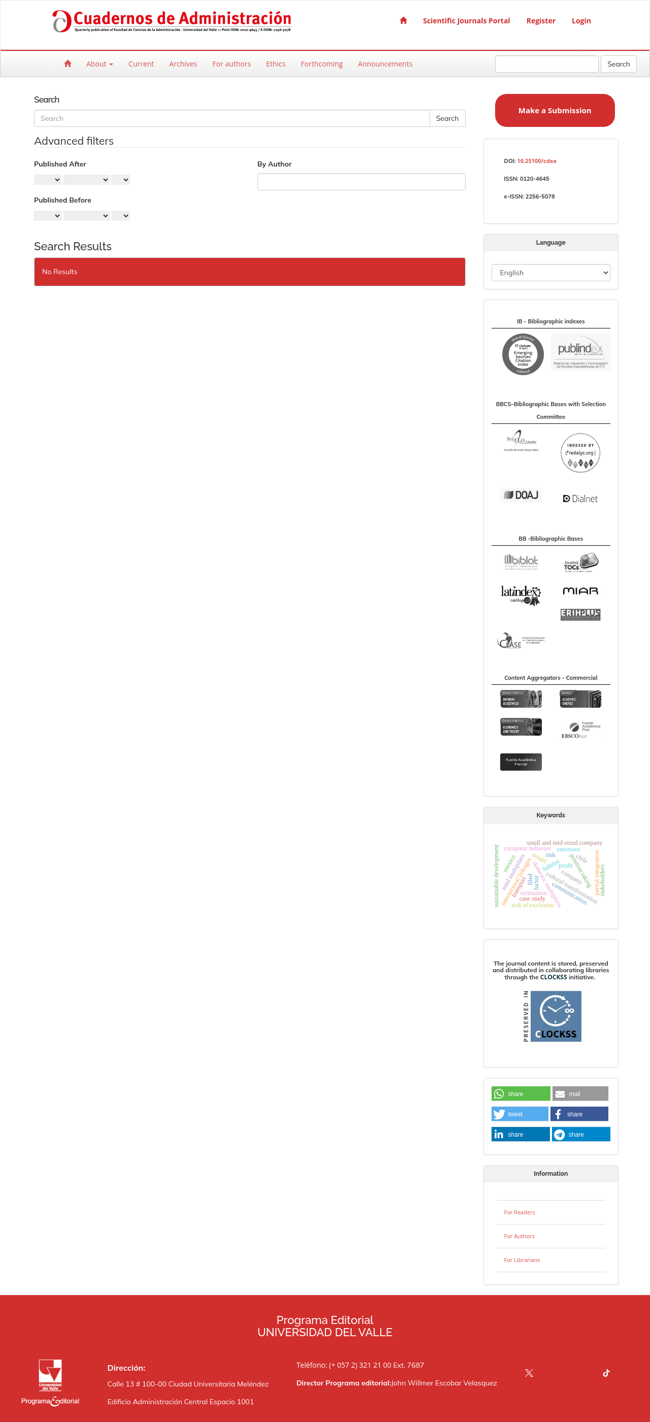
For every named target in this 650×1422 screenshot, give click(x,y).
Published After (60, 164)
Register (541, 20)
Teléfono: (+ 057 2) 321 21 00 (344, 1365)
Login (581, 20)
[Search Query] (547, 64)
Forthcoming (322, 64)
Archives (183, 64)
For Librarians (522, 1260)
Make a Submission (555, 110)
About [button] (99, 64)
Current (141, 64)
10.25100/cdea (536, 160)
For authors (231, 64)
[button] (521, 1094)
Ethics (275, 64)
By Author (274, 164)
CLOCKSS (553, 977)
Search (618, 64)
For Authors (519, 1236)
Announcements (385, 64)
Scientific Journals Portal (466, 20)
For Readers (519, 1212)
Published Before (62, 200)
